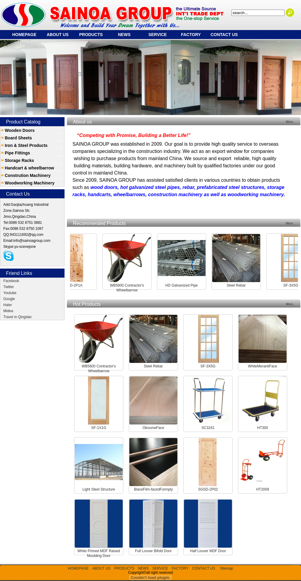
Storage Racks (19, 160)
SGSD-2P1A (75, 285)
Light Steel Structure (99, 489)
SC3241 (207, 428)
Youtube (10, 293)
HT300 (262, 428)
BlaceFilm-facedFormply (153, 489)
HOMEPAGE (24, 34)
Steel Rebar (238, 285)
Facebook (11, 281)
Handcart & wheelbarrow (29, 168)
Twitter (8, 287)
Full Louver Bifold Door (153, 551)
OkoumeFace (153, 428)
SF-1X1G (98, 428)
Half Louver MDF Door (208, 551)
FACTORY (191, 34)
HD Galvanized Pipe (184, 285)
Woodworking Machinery (29, 183)
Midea (8, 311)
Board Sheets (18, 137)
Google (9, 299)
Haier (7, 305)
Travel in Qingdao (17, 317)
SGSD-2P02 (208, 489)
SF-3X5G (293, 285)
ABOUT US (57, 34)
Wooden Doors (20, 130)
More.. (290, 121)
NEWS (124, 34)
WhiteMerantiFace (262, 366)
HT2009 (262, 489)
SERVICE (157, 34)
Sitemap (226, 568)
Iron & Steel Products (26, 145)
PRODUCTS (91, 34)
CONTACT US (224, 34)
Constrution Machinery (27, 175)
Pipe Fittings (17, 153)
